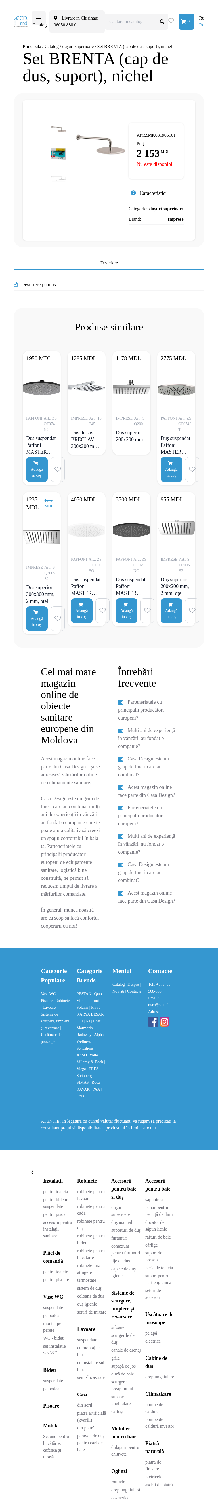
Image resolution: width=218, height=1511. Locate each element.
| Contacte (133, 991)
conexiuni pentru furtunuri (125, 1249)
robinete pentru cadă (91, 1210)
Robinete (87, 1181)
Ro (201, 24)
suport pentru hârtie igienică (158, 1279)
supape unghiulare (121, 1400)
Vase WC (49, 994)
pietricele (153, 1476)
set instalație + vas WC (56, 1349)
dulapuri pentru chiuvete (125, 1450)
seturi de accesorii (153, 1294)
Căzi (82, 1394)
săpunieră (154, 1199)
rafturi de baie (158, 1237)
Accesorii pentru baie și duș (124, 1189)
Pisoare (51, 1406)
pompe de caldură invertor (159, 1423)
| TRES (93, 1069)
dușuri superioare (78, 46)
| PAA (96, 1089)
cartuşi (117, 1411)
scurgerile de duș (123, 1339)
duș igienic (87, 1304)
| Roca (95, 1082)
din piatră (86, 1427)
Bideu (49, 1370)
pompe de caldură (154, 1408)
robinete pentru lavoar (91, 1195)
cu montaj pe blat (89, 1351)
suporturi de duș (126, 1230)
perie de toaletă (159, 1267)
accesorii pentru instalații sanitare (57, 1229)
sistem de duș (89, 1288)
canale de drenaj (126, 1350)
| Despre (133, 984)
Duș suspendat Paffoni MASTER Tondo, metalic (176, 445)
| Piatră (95, 1007)
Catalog (52, 46)
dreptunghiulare (159, 1376)
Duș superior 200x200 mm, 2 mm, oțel (175, 586)
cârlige (151, 1245)
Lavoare (86, 1329)
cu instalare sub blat (91, 1366)
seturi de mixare (91, 1312)
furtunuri (119, 1238)
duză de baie (122, 1374)
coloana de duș (90, 1296)
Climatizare (158, 1394)
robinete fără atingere (88, 1269)
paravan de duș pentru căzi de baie (90, 1442)
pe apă (151, 1333)
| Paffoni (92, 1001)
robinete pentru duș (91, 1224)
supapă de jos (123, 1366)
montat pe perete (52, 1327)
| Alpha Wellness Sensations (90, 1042)
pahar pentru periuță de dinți (159, 1211)
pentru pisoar (55, 1214)
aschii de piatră (159, 1484)
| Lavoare (49, 1007)
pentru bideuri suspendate (56, 1203)
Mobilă (51, 1426)
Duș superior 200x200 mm (129, 436)
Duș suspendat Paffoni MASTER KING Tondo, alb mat (86, 586)
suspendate (53, 1307)
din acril (84, 1405)
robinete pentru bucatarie (91, 1254)
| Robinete (62, 1001)
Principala (32, 46)
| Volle (93, 1055)
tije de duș (120, 1260)
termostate (86, 1280)
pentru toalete (55, 1271)
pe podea (51, 1315)
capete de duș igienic (123, 1272)
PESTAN (84, 994)
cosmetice (120, 1497)
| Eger (96, 1021)
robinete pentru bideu (91, 1239)
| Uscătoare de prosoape (51, 1035)
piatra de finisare (153, 1465)
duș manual (121, 1222)
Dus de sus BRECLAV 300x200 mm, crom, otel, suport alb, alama (85, 439)
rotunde (118, 1481)
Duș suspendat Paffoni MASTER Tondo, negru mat (41, 445)
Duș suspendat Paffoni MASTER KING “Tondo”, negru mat (131, 586)
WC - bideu (53, 1338)
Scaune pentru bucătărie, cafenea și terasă (56, 1446)
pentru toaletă (55, 1191)
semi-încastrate (91, 1377)
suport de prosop (153, 1256)
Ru (201, 18)
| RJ (87, 1021)
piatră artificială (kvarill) (91, 1416)
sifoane (117, 1327)
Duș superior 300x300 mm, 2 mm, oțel (40, 594)
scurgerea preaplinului (122, 1385)
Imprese (176, 219)
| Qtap (97, 994)
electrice (153, 1341)
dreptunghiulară (125, 1489)
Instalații (53, 1181)
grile (115, 1358)
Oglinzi (119, 1471)
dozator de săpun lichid (156, 1225)
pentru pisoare (56, 1279)
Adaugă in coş (37, 469)
